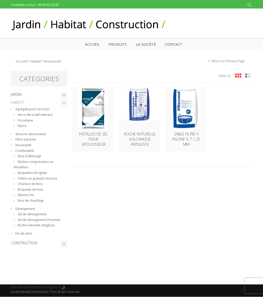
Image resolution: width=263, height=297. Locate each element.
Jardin (16, 94)
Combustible (24, 150)
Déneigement (25, 209)
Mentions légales (45, 287)
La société (146, 44)
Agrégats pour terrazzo (32, 109)
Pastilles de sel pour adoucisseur (93, 139)
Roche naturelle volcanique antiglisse (140, 139)
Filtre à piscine (25, 139)
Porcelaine (25, 120)
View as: (225, 75)
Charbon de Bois (30, 184)
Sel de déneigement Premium (39, 220)
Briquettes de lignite (32, 173)
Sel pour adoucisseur (30, 134)
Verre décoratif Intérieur (35, 115)
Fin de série (23, 233)
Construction (24, 242)
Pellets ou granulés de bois (37, 178)
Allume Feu (26, 195)
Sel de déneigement (32, 214)
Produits (118, 44)
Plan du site (20, 287)
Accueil (92, 44)
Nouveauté (23, 145)
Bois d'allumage (29, 156)
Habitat (35, 61)
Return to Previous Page (228, 61)
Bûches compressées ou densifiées (33, 165)
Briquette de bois (30, 189)
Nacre (22, 126)
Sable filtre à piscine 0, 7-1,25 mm (186, 139)
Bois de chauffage (31, 200)
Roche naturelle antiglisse (36, 225)
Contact (173, 44)
